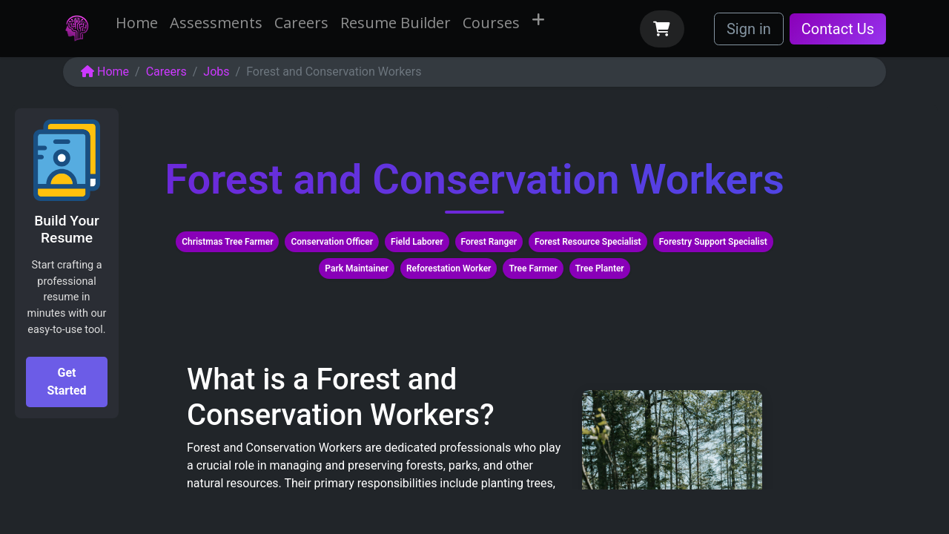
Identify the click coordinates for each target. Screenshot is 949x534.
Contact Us (837, 29)
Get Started (66, 382)
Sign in (749, 29)
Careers (166, 72)
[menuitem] (137, 23)
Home (105, 72)
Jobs (216, 72)
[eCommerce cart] (662, 28)
